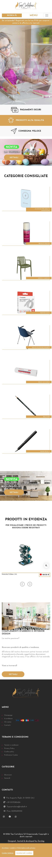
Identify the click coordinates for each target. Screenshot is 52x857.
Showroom (8, 775)
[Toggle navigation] (46, 15)
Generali (7, 778)
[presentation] (3, 98)
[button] (6, 96)
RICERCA (12, 15)
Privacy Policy (9, 748)
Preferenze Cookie (11, 755)
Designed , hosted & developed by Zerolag (26, 841)
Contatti (7, 725)
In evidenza (8, 719)
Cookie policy (9, 752)
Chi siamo (7, 722)
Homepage (8, 715)
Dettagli (14, 158)
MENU (33, 15)
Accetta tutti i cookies (24, 853)
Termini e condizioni (11, 745)
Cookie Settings (7, 853)
